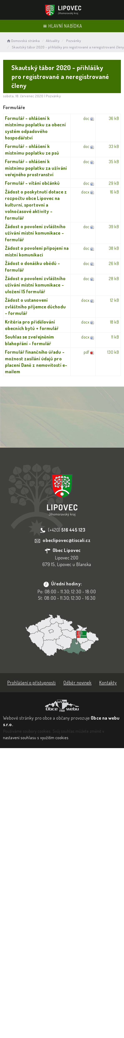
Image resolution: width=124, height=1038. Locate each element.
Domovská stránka (23, 40)
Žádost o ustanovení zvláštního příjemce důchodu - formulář (35, 306)
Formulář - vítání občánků (32, 183)
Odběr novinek (77, 682)
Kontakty (108, 682)
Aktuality (53, 40)
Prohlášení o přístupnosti (31, 682)
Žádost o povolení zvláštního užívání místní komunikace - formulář (35, 232)
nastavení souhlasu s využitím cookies (36, 737)
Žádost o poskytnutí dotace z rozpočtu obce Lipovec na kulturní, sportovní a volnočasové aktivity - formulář (36, 205)
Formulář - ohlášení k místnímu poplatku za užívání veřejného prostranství (36, 167)
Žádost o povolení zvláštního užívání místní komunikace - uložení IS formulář (35, 284)
